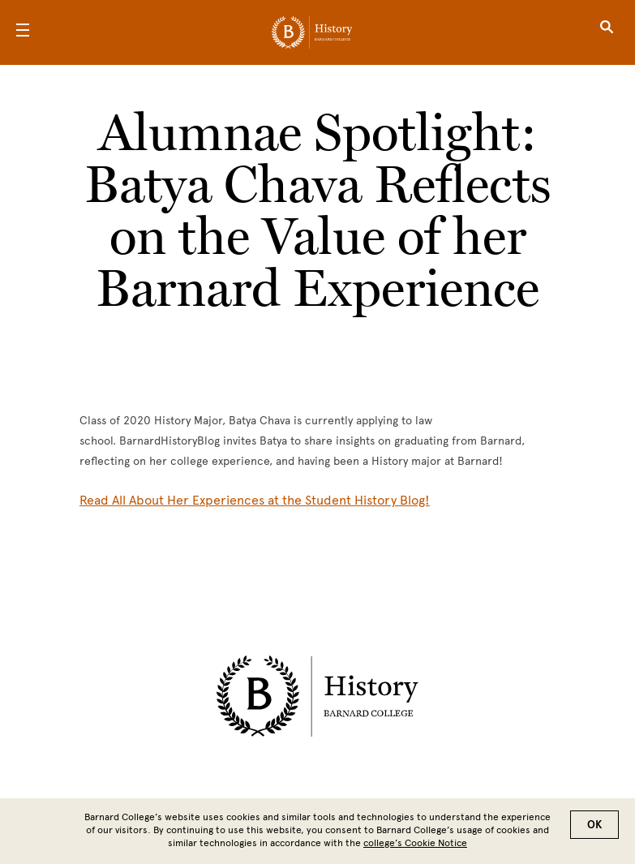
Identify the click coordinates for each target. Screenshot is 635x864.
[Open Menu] (22, 32)
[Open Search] (606, 32)
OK (594, 825)
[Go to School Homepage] (312, 32)
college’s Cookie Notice (415, 843)
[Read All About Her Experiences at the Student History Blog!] (254, 500)
